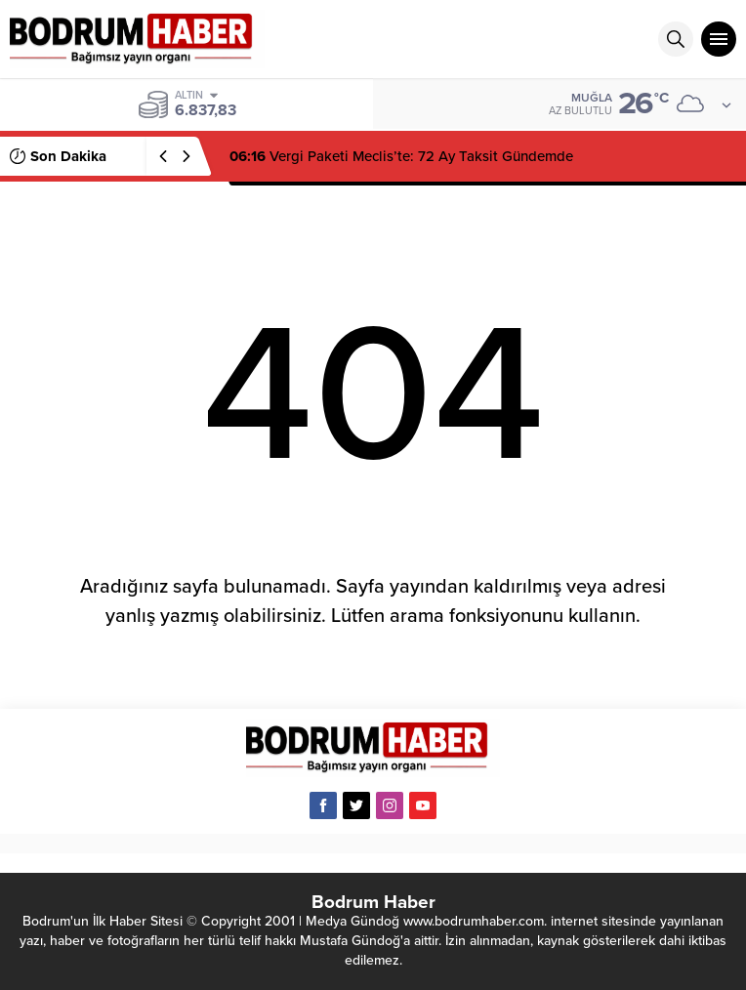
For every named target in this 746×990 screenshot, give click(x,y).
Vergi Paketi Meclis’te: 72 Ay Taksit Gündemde (401, 156)
